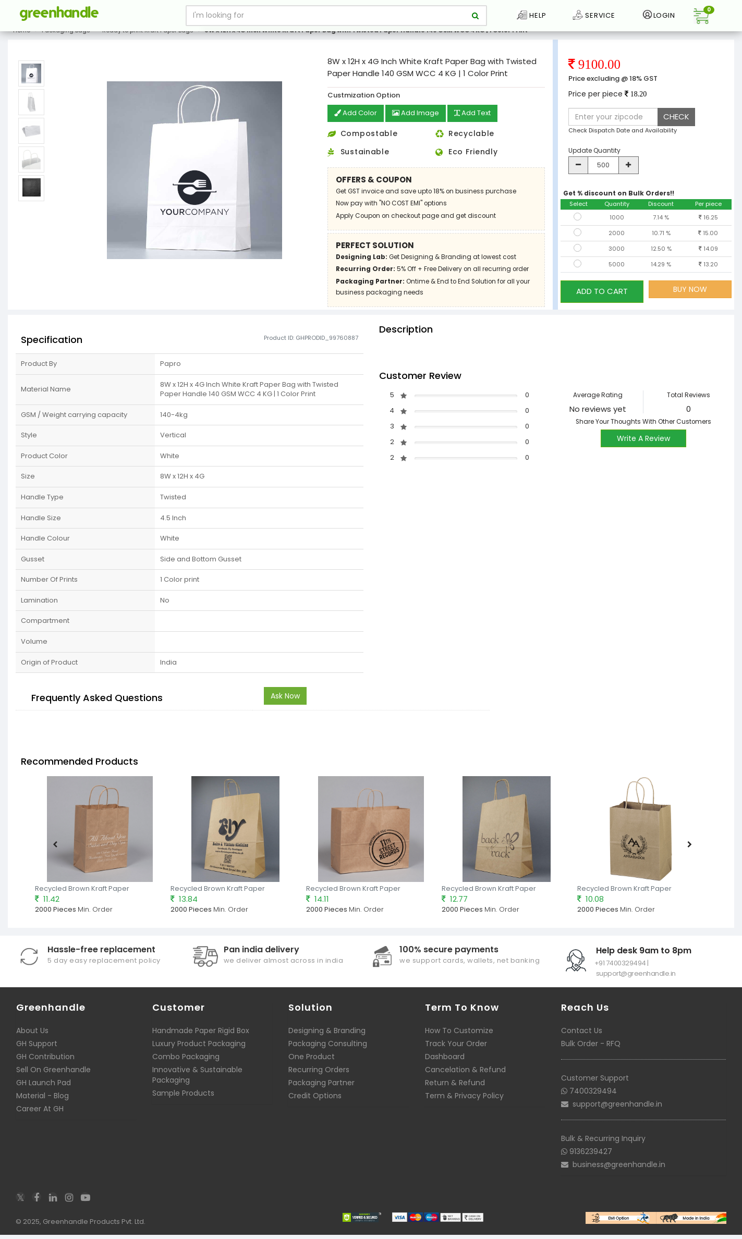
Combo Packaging (186, 1064)
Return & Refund (455, 1090)
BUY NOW (690, 297)
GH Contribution (45, 1064)
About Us (32, 1038)
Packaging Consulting (327, 1051)
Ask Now (285, 703)
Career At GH (40, 1116)
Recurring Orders (318, 1077)
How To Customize (459, 1038)
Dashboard (445, 1064)
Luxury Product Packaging (199, 1051)
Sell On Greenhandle (53, 1077)
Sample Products (183, 1101)
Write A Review (643, 446)
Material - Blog (42, 1103)
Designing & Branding (327, 1038)
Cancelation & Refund (465, 1077)
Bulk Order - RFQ (591, 1051)
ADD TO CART (602, 297)
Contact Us (581, 1038)
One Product (311, 1064)
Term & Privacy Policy (464, 1103)
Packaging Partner (321, 1090)
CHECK (676, 124)
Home (21, 38)
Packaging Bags (66, 38)
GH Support (36, 1051)
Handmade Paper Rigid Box (200, 1038)
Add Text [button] (479, 122)
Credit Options (315, 1103)
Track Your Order (456, 1051)
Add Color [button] (356, 122)
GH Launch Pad (43, 1090)
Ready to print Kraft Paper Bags (147, 38)
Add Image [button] (419, 122)
